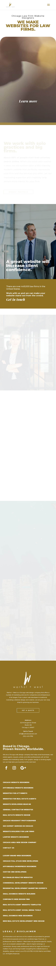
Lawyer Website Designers (16, 837)
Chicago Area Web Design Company (19, 842)
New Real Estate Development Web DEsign (23, 921)
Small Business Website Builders (19, 894)
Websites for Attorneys (15, 793)
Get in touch (15, 299)
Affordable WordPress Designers (19, 866)
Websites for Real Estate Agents (19, 799)
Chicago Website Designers (16, 782)
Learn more (28, 101)
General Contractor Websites (18, 810)
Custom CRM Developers (14, 872)
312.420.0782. (28, 951)
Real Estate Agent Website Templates (22, 905)
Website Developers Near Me (17, 804)
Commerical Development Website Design (23, 883)
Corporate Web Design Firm (16, 899)
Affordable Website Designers (18, 788)
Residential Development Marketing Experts (25, 888)
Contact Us (8, 848)
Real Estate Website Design (16, 815)
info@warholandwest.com (28, 734)
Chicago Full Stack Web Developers (20, 861)
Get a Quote (28, 710)
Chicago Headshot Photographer (19, 821)
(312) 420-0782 (28, 736)
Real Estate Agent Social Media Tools (22, 910)
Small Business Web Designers (18, 916)
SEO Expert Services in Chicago (18, 826)
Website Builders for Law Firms (18, 831)
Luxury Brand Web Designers (17, 856)
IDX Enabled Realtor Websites (18, 877)
